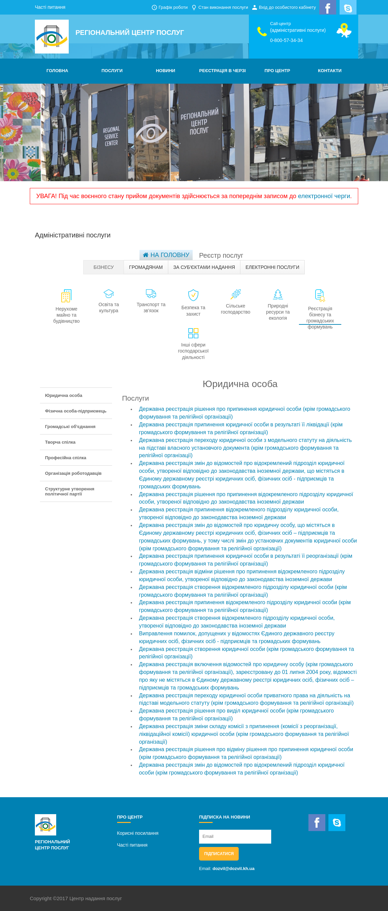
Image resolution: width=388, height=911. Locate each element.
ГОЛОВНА (57, 70)
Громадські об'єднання (70, 426)
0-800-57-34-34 (286, 40)
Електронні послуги (272, 267)
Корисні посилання (137, 833)
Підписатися (219, 853)
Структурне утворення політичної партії (69, 491)
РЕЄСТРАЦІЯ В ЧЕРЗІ (222, 70)
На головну (166, 255)
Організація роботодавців (73, 473)
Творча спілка (60, 442)
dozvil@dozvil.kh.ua (234, 868)
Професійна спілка (65, 457)
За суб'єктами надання (204, 267)
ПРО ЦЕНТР (277, 70)
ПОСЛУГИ (112, 70)
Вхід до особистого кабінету (287, 7)
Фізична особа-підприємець (75, 411)
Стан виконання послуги (223, 7)
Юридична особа (63, 395)
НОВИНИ (165, 70)
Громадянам (146, 267)
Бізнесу (103, 267)
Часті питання (50, 7)
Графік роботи (173, 7)
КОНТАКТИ (330, 70)
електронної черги (324, 196)
